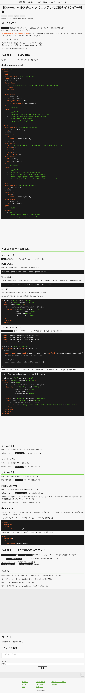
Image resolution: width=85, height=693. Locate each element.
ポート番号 (5, 289)
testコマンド (7, 255)
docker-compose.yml (12, 65)
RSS (23, 687)
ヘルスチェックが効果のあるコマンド (23, 550)
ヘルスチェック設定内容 (15, 55)
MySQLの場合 (7, 264)
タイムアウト (8, 446)
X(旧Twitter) (40, 684)
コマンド (4, 16)
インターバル (8, 459)
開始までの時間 (9, 486)
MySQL (16, 16)
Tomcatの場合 (7, 277)
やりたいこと (9, 23)
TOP (82, 674)
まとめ (5, 570)
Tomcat (10, 16)
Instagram (39, 687)
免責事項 (54, 684)
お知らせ (25, 682)
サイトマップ (26, 684)
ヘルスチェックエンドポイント (11, 327)
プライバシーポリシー (59, 682)
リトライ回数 (8, 472)
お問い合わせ (40, 682)
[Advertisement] (42, 233)
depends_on (7, 508)
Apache (22, 16)
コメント (5, 651)
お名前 (4, 661)
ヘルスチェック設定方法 (15, 248)
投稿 (42, 668)
